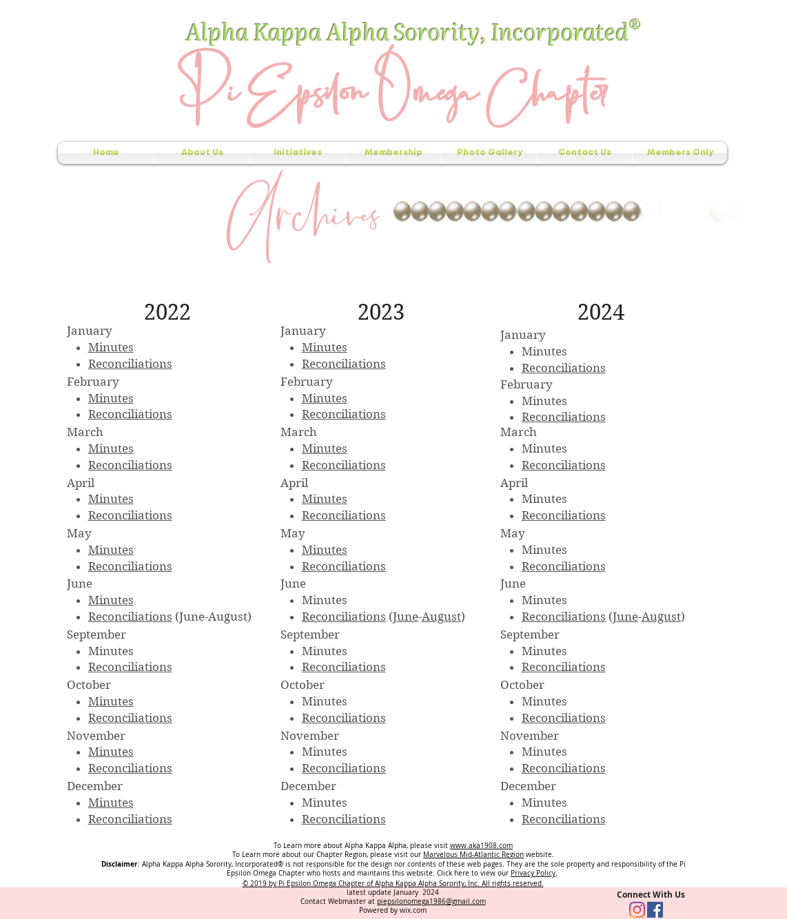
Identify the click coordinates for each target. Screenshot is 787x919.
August (441, 616)
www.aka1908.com (481, 845)
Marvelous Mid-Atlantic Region (473, 854)
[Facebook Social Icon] (655, 910)
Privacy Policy (533, 873)
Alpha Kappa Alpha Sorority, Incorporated (409, 30)
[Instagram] (637, 910)
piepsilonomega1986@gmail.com (431, 901)
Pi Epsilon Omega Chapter (392, 88)
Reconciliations (130, 364)
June (405, 616)
